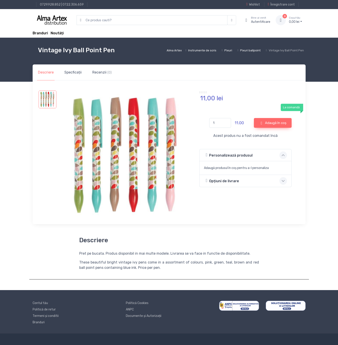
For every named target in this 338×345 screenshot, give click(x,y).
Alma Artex (174, 50)
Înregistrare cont (281, 4)
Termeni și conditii (46, 316)
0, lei (295, 20)
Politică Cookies (137, 303)
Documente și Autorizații (143, 316)
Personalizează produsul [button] (229, 155)
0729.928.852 (50, 4)
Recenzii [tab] (102, 72)
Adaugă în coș (274, 123)
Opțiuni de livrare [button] (222, 180)
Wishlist (253, 4)
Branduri (40, 33)
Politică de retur (44, 309)
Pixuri (228, 50)
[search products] (152, 20)
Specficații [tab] (73, 72)
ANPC (130, 309)
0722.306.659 (73, 4)
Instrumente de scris (202, 50)
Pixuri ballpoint (250, 50)
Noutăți (57, 33)
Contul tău (40, 303)
